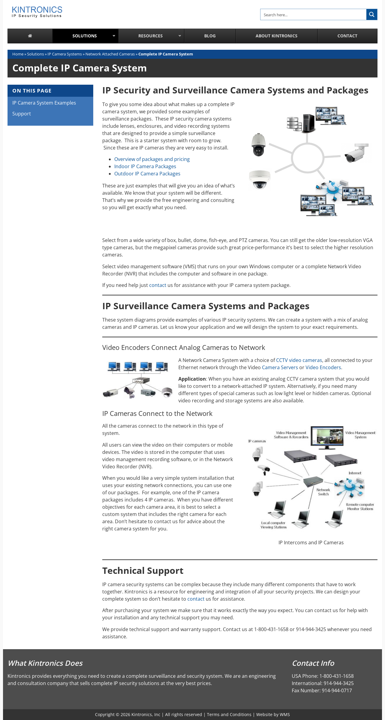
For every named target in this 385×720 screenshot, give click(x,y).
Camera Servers (280, 367)
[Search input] (314, 14)
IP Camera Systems (65, 54)
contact (157, 285)
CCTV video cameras (299, 360)
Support (21, 113)
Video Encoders (323, 367)
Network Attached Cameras (110, 54)
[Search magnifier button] (371, 14)
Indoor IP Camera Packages (145, 166)
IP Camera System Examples (44, 102)
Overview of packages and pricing (152, 159)
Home (17, 54)
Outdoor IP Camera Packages (147, 173)
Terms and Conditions (229, 714)
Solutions (35, 54)
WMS (285, 714)
